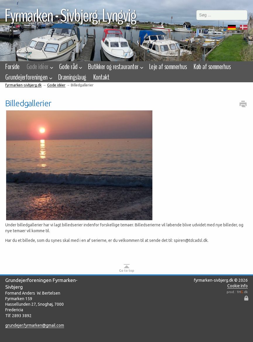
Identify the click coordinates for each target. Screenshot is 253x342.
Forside (12, 67)
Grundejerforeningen (28, 77)
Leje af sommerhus (168, 67)
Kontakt (101, 77)
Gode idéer (39, 67)
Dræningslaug (72, 77)
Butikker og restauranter (115, 67)
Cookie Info (237, 285)
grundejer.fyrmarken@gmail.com (34, 325)
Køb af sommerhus (212, 67)
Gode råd (70, 67)
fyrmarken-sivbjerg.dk (23, 85)
